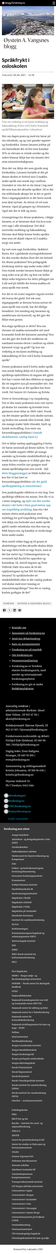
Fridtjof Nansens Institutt (24, 884)
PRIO (14, 1114)
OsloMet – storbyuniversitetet (27, 1100)
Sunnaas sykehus (20, 1165)
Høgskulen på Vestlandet (24, 911)
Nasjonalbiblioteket (21, 995)
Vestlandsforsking (21, 1225)
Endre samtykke (18, 818)
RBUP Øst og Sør (20, 1119)
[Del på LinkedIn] (14, 610)
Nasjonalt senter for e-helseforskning (30, 1012)
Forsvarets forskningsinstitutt (27, 876)
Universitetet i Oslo (21, 1204)
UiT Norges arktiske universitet (27, 1186)
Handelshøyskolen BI (22, 889)
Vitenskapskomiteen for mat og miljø (30, 1238)
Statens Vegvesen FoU (23, 1156)
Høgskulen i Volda (21, 906)
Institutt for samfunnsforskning (28, 920)
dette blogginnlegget (15, 473)
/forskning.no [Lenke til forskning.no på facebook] (16, 800)
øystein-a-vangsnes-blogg (34, 603)
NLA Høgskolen (19, 971)
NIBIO (15, 949)
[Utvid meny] (54, 3)
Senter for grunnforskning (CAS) (28, 1140)
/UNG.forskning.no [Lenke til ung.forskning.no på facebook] (19, 806)
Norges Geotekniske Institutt (26, 1045)
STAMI (15, 1152)
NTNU (15, 991)
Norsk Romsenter (20, 1076)
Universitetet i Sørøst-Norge (26, 1212)
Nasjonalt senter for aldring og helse (30, 1008)
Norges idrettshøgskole (23, 1063)
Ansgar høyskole (20, 835)
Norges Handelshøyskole (24, 1050)
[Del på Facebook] (4, 610)
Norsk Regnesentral (22, 1072)
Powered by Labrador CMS (28, 1249)
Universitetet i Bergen (23, 1195)
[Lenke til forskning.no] (26, 2)
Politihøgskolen (20, 1110)
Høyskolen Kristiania (22, 915)
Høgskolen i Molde (21, 898)
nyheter (8, 603)
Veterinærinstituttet (22, 1229)
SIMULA (16, 1131)
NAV (14, 945)
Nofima (15, 1032)
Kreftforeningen (20, 928)
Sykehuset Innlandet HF (24, 1169)
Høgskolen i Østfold (21, 902)
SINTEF (15, 1135)
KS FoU (15, 924)
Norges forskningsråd (23, 1054)
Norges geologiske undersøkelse (28, 1058)
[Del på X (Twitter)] (9, 610)
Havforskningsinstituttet (24, 893)
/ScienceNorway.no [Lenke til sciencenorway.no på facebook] (19, 811)
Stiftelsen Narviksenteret (24, 1161)
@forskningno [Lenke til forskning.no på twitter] (17, 795)
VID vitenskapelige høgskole (26, 1233)
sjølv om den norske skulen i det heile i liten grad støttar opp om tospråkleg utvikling (26, 505)
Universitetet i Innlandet (24, 1199)
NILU (14, 962)
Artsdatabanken (20, 847)
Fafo (14, 863)
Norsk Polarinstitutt (22, 1067)
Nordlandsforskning (22, 1041)
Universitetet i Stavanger (24, 1208)
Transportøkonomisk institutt (27, 1182)
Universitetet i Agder (22, 1190)
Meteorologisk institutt (24, 941)
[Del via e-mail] (19, 610)
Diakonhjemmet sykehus (24, 851)
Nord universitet (20, 1036)
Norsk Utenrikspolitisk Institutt (28, 1080)
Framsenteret (18, 880)
